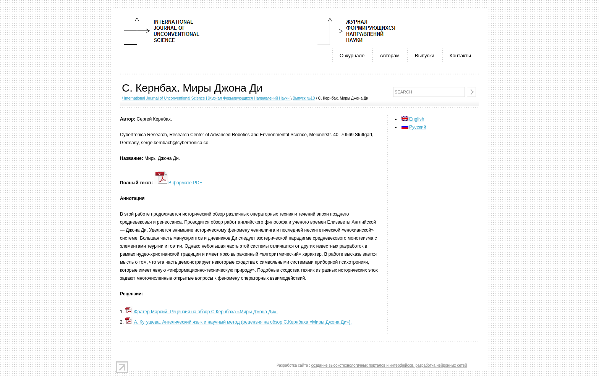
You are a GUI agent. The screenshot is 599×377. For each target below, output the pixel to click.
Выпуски (424, 55)
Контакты (460, 55)
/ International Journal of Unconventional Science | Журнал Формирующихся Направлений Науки (206, 98)
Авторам (390, 55)
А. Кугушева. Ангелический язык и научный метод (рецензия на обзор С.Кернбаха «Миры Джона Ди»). (238, 322)
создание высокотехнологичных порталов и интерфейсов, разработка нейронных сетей (389, 365)
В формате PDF (178, 182)
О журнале (352, 55)
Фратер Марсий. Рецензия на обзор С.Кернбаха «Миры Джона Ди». (201, 311)
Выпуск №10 (304, 98)
